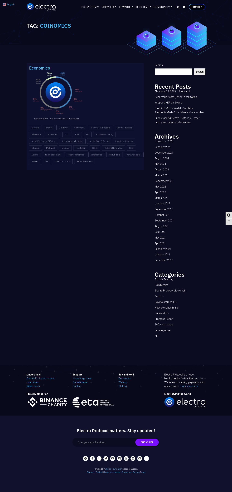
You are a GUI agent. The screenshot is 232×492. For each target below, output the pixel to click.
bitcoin (49, 127)
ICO (66, 134)
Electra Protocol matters (41, 378)
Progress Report (164, 318)
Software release (164, 324)
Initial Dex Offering (104, 134)
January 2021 (162, 254)
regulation (81, 148)
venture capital (134, 154)
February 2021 (163, 248)
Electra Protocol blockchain (170, 290)
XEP (46, 161)
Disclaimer (126, 472)
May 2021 (160, 237)
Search (159, 65)
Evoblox (159, 296)
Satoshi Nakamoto (113, 148)
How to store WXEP (166, 302)
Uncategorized (163, 330)
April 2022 (160, 192)
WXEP (35, 161)
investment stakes (124, 141)
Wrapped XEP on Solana (168, 102)
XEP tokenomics (85, 161)
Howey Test (53, 134)
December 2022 (164, 181)
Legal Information (112, 472)
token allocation (52, 154)
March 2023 (161, 175)
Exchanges (124, 378)
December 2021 (164, 209)
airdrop (35, 127)
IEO (87, 134)
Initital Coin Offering (99, 141)
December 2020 (164, 260)
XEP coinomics (62, 161)
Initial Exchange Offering (43, 141)
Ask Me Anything (164, 279)
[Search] (177, 7)
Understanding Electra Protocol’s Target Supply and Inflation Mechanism (177, 120)
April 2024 (160, 163)
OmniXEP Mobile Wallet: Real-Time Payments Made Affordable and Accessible (179, 110)
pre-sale (65, 148)
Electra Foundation (100, 127)
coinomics (79, 127)
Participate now (189, 386)
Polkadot (50, 148)
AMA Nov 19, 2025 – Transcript (172, 91)
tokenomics (96, 154)
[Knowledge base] (183, 7)
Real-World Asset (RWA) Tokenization (176, 96)
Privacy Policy (139, 472)
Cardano (63, 127)
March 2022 (161, 197)
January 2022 (162, 203)
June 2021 (161, 231)
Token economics (75, 154)
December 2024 (164, 152)
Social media (79, 382)
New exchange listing (167, 307)
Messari (35, 148)
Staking (122, 386)
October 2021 (162, 214)
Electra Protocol (124, 127)
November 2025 (164, 141)
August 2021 (162, 226)
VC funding (114, 154)
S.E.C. (95, 148)
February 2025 (163, 147)
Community (162, 7)
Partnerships (162, 313)
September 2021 (164, 220)
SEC (131, 148)
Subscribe (147, 442)
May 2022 (160, 186)
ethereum (36, 134)
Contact (77, 386)
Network (107, 7)
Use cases (33, 382)
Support (90, 472)
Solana (35, 154)
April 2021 (160, 243)
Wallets (122, 382)
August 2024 (162, 158)
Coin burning (161, 284)
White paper (33, 386)
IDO (77, 134)
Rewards (125, 7)
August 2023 (162, 169)
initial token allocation (72, 141)
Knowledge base (82, 378)
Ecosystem (89, 7)
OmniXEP (197, 7)
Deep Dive (142, 7)
